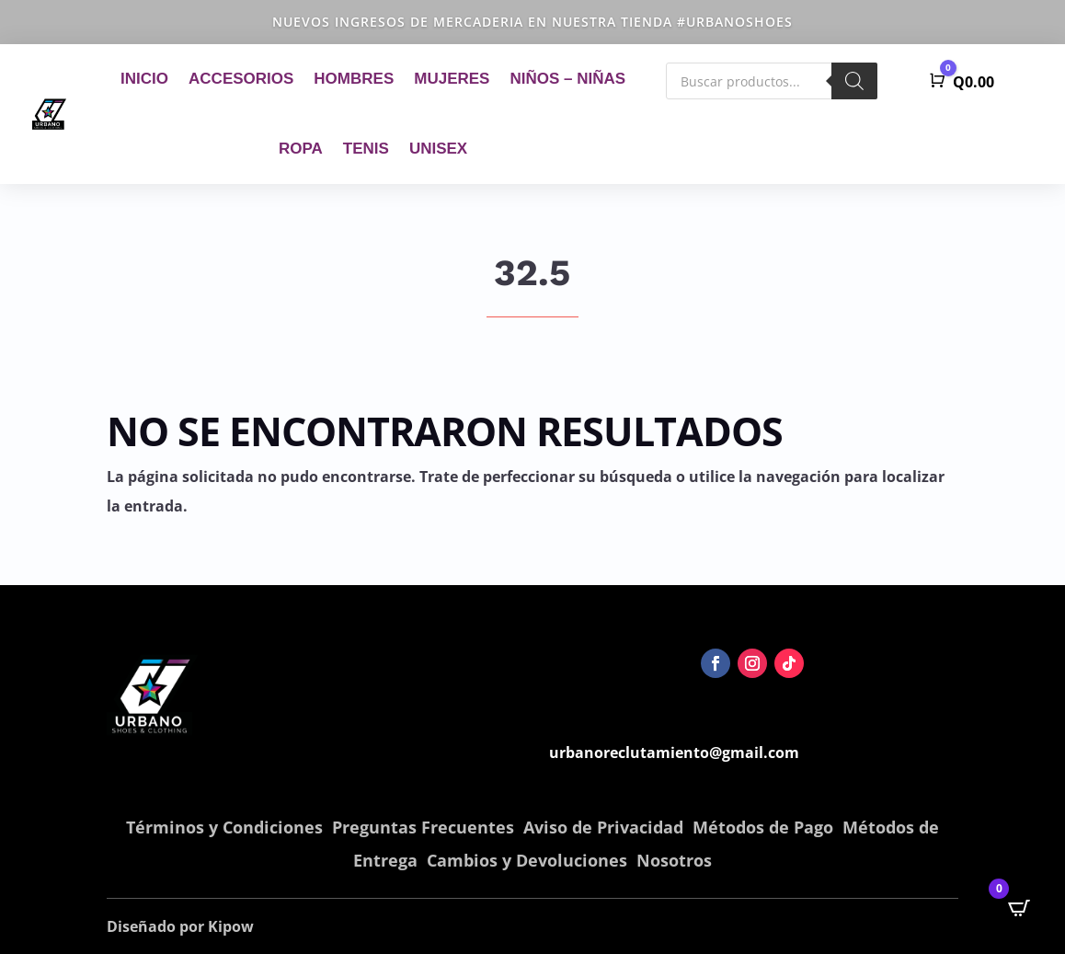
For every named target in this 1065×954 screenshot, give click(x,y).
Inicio (144, 78)
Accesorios (241, 78)
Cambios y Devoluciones (527, 860)
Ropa (301, 148)
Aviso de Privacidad (603, 827)
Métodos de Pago (763, 827)
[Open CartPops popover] (1019, 908)
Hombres (354, 78)
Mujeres (451, 78)
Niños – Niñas (567, 78)
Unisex (438, 148)
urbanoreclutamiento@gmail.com (674, 752)
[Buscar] (854, 81)
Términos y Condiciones (224, 827)
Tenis (366, 148)
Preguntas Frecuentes (423, 827)
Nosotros (674, 860)
